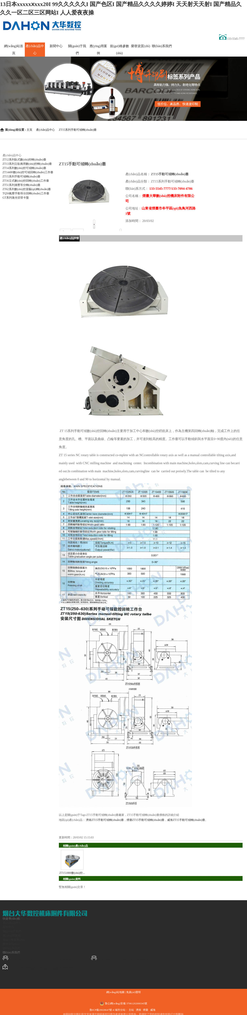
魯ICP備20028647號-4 (102, 1009)
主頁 (29, 129)
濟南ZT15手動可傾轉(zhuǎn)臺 (105, 819)
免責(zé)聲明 (133, 992)
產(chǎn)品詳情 (69, 238)
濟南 (138, 1009)
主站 (131, 1009)
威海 (152, 1009)
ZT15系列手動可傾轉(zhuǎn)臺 (78, 129)
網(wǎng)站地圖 (115, 992)
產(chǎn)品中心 (45, 129)
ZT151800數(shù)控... (72, 872)
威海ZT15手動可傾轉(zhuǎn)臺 (186, 819)
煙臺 (145, 1009)
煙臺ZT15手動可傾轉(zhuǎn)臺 (146, 819)
